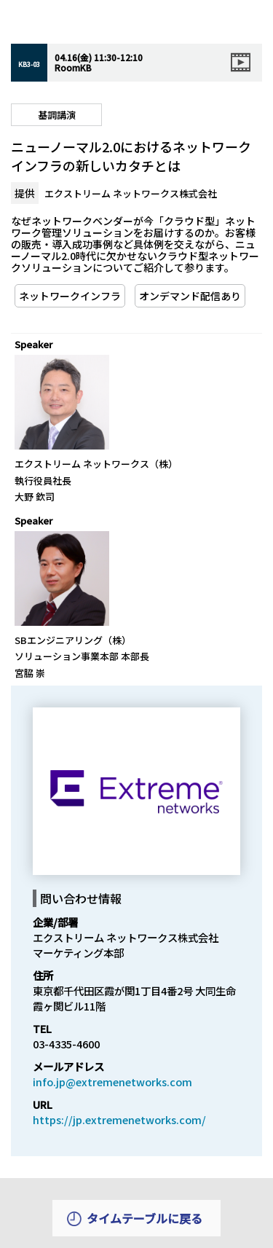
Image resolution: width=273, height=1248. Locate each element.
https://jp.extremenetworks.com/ (119, 1119)
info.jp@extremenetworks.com (112, 1081)
